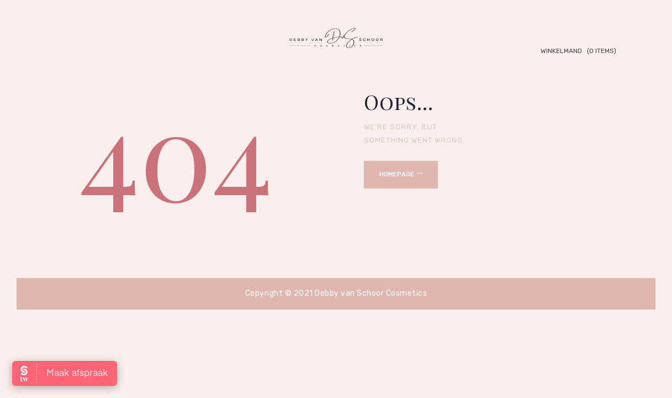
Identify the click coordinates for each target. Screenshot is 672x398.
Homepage (396, 174)
